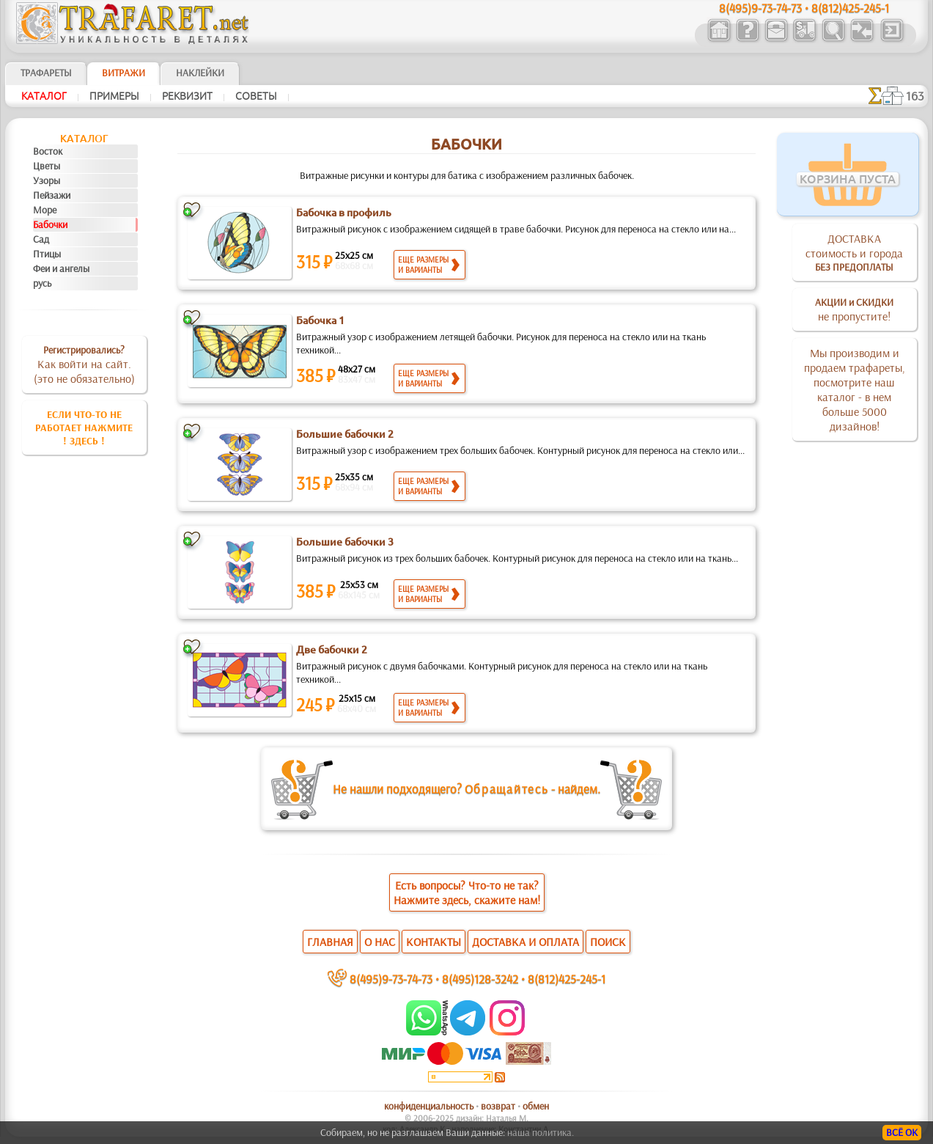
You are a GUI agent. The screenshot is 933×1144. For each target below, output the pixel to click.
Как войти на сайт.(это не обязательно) (84, 364)
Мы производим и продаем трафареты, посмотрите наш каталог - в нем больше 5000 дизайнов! (854, 389)
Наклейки (200, 72)
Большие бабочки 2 (345, 434)
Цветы (46, 165)
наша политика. (540, 1132)
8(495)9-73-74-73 (391, 978)
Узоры (46, 180)
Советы (256, 96)
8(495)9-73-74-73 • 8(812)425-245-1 (804, 7)
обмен (536, 1105)
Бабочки (50, 224)
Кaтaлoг (44, 96)
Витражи (123, 72)
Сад (41, 239)
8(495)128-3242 (480, 978)
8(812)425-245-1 (566, 978)
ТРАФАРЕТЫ (46, 72)
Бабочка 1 (320, 320)
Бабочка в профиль (343, 213)
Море (44, 209)
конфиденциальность (428, 1105)
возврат (498, 1105)
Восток (47, 151)
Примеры (114, 96)
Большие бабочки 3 (345, 542)
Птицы (47, 253)
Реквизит (187, 96)
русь (42, 283)
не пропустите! (854, 309)
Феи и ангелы (61, 268)
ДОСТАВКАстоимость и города (854, 252)
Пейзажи (51, 195)
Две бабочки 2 (331, 650)
